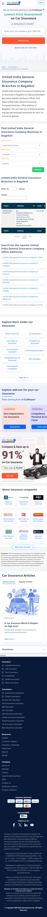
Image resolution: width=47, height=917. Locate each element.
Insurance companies (11, 745)
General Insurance (12, 665)
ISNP (4, 779)
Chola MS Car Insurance (23, 503)
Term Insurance (11, 672)
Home (4, 67)
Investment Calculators (14, 693)
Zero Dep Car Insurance (12, 342)
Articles (5, 738)
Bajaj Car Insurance (8, 503)
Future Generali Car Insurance (8, 520)
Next (30, 236)
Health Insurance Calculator (13, 717)
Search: (13, 197)
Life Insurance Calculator (12, 714)
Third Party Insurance (35, 350)
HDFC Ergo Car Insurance (23, 520)
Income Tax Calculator (11, 700)
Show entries (13, 189)
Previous (17, 236)
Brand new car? (26, 47)
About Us (5, 765)
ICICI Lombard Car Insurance (38, 520)
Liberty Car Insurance (38, 537)
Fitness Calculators (13, 696)
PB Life (5, 755)
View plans (15, 426)
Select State (5, 149)
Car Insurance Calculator (12, 350)
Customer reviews (9, 741)
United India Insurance (7, 212)
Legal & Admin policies (11, 776)
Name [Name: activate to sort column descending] (6, 206)
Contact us (6, 783)
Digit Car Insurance (38, 503)
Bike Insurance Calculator (12, 728)
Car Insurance (12, 67)
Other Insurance (12, 683)
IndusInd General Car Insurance (23, 537)
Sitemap (5, 769)
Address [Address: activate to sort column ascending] (20, 206)
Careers (5, 772)
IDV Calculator (35, 359)
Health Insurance (12, 679)
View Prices (23, 40)
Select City (5, 159)
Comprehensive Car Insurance (12, 359)
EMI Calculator (8, 707)
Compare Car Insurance (34, 342)
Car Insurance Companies (12, 367)
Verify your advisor (9, 786)
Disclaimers (7, 649)
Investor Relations (9, 790)
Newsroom (6, 748)
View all (23, 377)
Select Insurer (6, 140)
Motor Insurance (12, 333)
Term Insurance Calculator (13, 703)
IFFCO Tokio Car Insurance (8, 537)
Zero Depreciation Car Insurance (14, 415)
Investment (10, 676)
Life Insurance (11, 669)
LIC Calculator (7, 710)
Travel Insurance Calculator (13, 721)
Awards (5, 752)
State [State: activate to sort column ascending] (39, 206)
